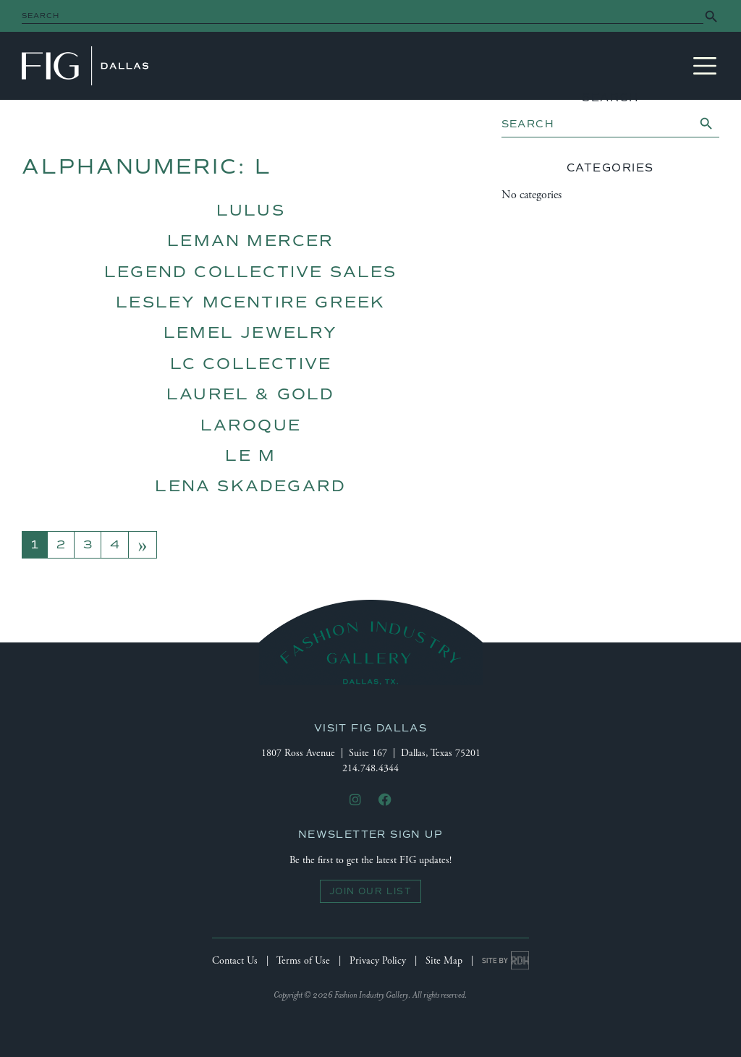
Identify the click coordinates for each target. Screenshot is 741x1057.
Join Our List (370, 891)
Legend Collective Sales (250, 271)
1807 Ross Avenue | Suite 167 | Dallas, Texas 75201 (370, 753)
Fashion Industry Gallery (85, 65)
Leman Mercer (250, 240)
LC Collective (251, 363)
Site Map (443, 960)
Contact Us (235, 960)
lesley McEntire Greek (250, 302)
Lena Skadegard (250, 486)
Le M (250, 455)
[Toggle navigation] (704, 65)
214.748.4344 (370, 768)
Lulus (250, 210)
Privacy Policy (378, 960)
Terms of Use (303, 960)
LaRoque (250, 425)
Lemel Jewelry (251, 332)
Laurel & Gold (250, 394)
